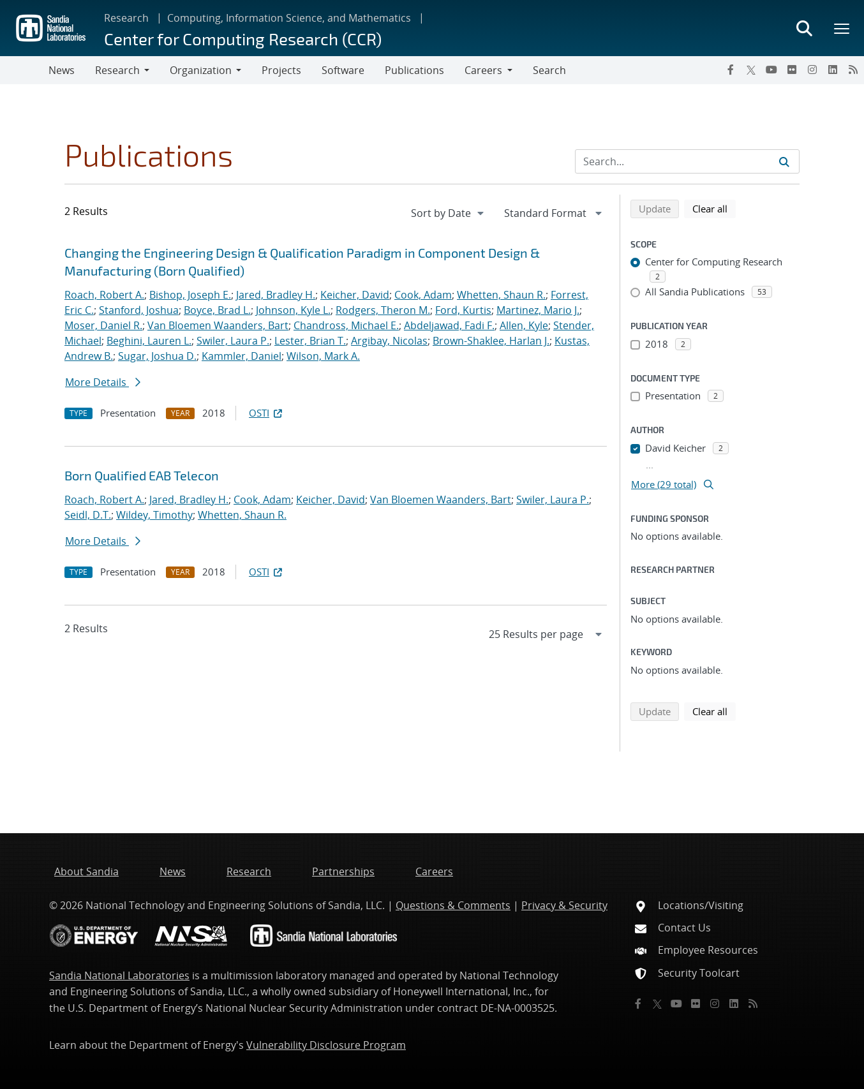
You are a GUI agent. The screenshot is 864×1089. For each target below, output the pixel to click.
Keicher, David (354, 295)
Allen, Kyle (524, 325)
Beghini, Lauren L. (149, 341)
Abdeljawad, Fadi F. (449, 325)
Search (549, 70)
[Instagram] (812, 69)
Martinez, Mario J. (537, 310)
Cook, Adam (423, 295)
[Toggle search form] (804, 28)
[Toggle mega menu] (842, 28)
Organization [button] (201, 70)
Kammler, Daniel (241, 356)
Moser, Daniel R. (103, 325)
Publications (414, 70)
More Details (102, 382)
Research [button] (117, 70)
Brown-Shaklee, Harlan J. (491, 341)
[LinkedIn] (832, 69)
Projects (281, 70)
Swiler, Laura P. (233, 341)
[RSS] (853, 69)
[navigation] (448, 213)
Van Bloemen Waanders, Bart (217, 325)
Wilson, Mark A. (323, 356)
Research (126, 18)
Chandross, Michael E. (346, 325)
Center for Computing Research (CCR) (243, 38)
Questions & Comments (453, 905)
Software (343, 70)
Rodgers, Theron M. (383, 310)
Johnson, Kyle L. (293, 310)
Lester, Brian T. (310, 341)
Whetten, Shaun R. (501, 295)
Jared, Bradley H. (275, 295)
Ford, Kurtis (463, 310)
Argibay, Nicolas (389, 341)
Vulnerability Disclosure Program (326, 1045)
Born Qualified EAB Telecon (141, 475)
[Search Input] (687, 161)
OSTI (267, 412)
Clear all (714, 208)
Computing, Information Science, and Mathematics (289, 18)
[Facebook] (730, 69)
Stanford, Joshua (139, 310)
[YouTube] (771, 69)
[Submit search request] (784, 161)
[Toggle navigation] (24, 70)
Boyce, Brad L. (217, 310)
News (61, 70)
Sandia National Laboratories (119, 975)
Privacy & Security (564, 905)
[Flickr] (791, 69)
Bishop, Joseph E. (190, 295)
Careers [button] (483, 70)
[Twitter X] (751, 69)
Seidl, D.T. (87, 515)
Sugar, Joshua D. (157, 356)
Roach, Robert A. (104, 295)
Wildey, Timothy (154, 515)
